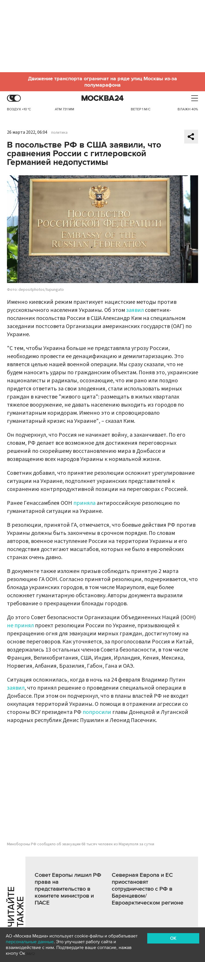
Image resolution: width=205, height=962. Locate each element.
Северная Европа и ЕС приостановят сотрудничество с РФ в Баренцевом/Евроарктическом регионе (147, 889)
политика (59, 132)
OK (173, 938)
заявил (135, 310)
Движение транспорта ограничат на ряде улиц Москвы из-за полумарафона (102, 81)
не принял (20, 626)
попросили (97, 712)
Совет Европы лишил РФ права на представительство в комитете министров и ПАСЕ (68, 889)
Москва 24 (102, 98)
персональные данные (30, 942)
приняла (84, 503)
